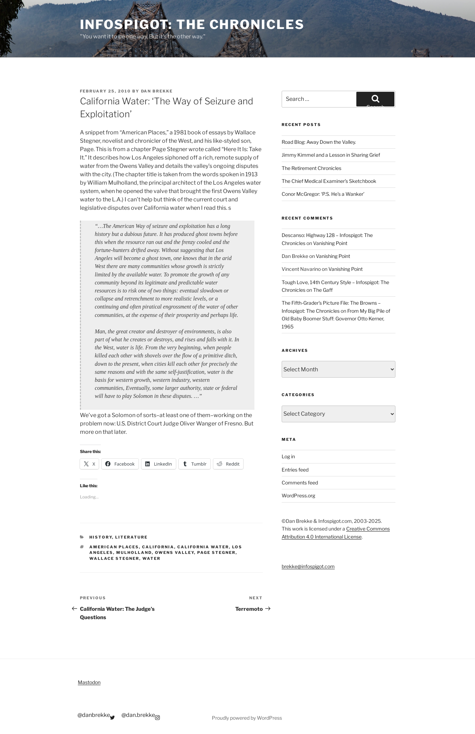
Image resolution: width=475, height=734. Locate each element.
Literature (131, 537)
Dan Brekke (157, 91)
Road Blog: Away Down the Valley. (319, 142)
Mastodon (89, 682)
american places (114, 546)
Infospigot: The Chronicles (192, 24)
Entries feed (295, 470)
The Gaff (323, 290)
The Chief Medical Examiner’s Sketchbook (329, 181)
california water (203, 546)
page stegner (216, 552)
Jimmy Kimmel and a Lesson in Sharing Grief (331, 155)
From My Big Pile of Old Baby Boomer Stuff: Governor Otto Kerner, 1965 (336, 318)
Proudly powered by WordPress (247, 718)
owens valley (174, 552)
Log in (288, 456)
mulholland (134, 552)
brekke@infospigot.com (308, 566)
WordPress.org (298, 495)
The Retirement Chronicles (311, 168)
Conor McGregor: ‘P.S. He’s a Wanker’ (323, 194)
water (151, 558)
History (100, 537)
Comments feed (300, 482)
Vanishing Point (330, 243)
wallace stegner (114, 558)
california (158, 546)
